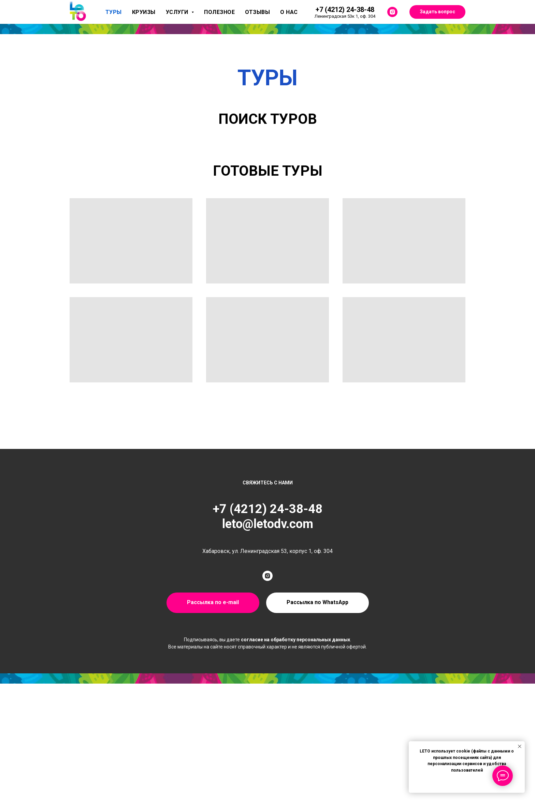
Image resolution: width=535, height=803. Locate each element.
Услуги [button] (178, 12)
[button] (317, 603)
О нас (289, 12)
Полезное (219, 12)
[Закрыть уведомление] (519, 746)
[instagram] (392, 12)
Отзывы (257, 12)
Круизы (144, 12)
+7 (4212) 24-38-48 (267, 509)
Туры (113, 12)
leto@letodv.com (267, 524)
